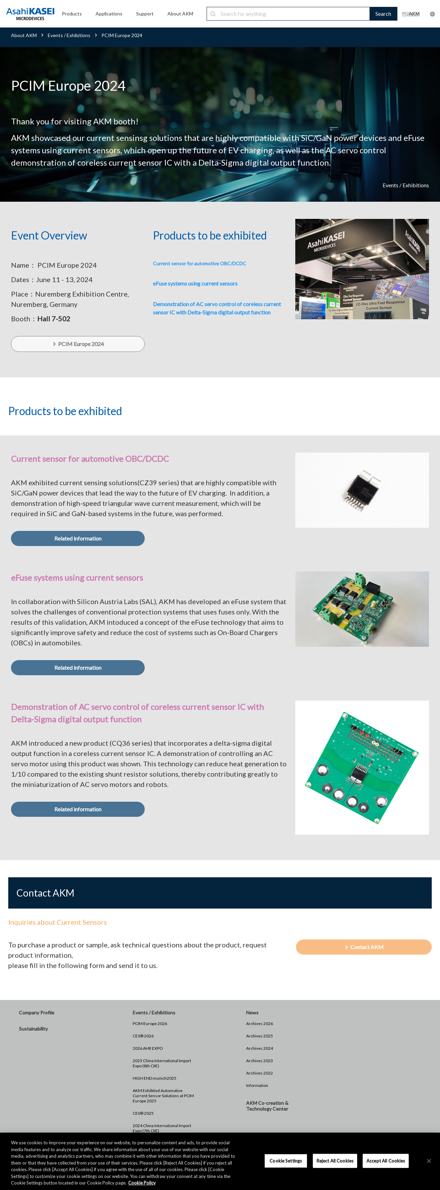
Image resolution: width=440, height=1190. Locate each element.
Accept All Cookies (385, 1160)
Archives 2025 (259, 1035)
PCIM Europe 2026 (150, 1023)
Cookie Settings (286, 1160)
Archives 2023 (259, 1060)
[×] (429, 1160)
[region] (220, 1161)
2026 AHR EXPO (148, 1048)
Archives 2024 (259, 1048)
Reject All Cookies (335, 1160)
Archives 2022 (259, 1073)
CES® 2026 (143, 1035)
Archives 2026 (259, 1023)
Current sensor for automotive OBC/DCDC (199, 263)
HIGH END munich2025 (154, 1078)
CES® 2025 (143, 1113)
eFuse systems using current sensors (195, 283)
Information (257, 1085)
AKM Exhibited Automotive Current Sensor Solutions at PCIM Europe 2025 (163, 1095)
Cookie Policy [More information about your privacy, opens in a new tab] (142, 1183)
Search (383, 13)
